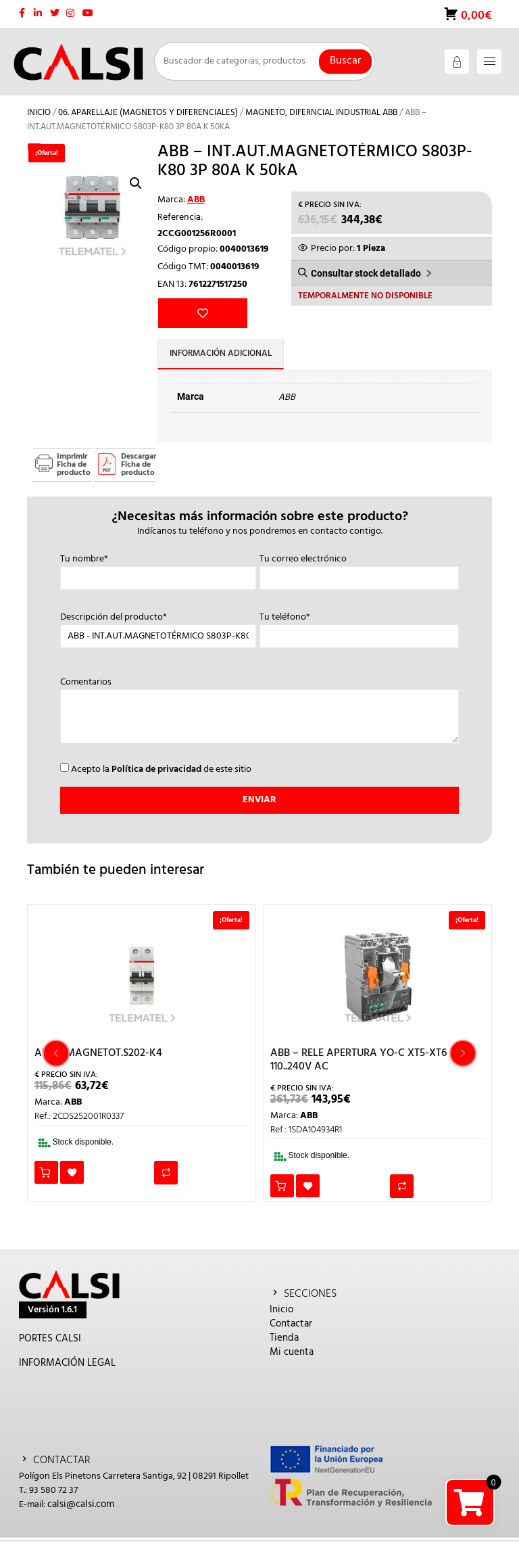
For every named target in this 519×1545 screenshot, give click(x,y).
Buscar (345, 61)
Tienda (284, 1341)
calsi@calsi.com (80, 1508)
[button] (136, 183)
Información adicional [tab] (223, 358)
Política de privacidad (156, 773)
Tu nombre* (158, 572)
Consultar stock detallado (366, 274)
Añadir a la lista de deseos (179, 314)
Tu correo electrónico (359, 572)
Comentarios (259, 715)
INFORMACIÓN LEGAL (67, 1366)
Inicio (39, 113)
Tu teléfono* (359, 630)
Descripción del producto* (158, 630)
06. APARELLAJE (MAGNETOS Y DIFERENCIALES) (148, 113)
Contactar (291, 1327)
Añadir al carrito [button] (46, 1176)
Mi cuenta (292, 1355)
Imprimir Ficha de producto (74, 468)
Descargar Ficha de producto (138, 468)
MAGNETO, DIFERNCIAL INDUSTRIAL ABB (321, 113)
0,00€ (475, 16)
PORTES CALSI (50, 1342)
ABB (196, 200)
